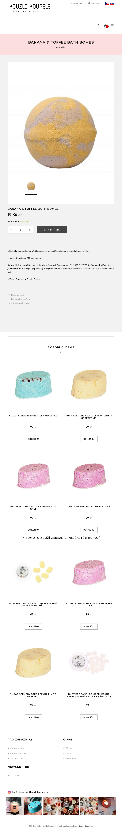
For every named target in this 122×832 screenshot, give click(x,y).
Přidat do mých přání (20, 303)
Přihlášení (94, 3)
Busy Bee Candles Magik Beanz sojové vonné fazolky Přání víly (88, 695)
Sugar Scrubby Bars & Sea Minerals (33, 415)
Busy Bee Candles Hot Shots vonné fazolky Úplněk (33, 604)
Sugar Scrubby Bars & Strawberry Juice (33, 507)
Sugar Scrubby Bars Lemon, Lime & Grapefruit (89, 416)
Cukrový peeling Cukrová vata (89, 506)
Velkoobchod (77, 3)
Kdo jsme (69, 748)
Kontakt (68, 753)
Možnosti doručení (18, 753)
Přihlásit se (14, 775)
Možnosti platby (17, 748)
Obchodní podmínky (19, 758)
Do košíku (52, 229)
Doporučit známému (20, 299)
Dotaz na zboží (17, 295)
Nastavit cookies (86, 826)
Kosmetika (61, 47)
